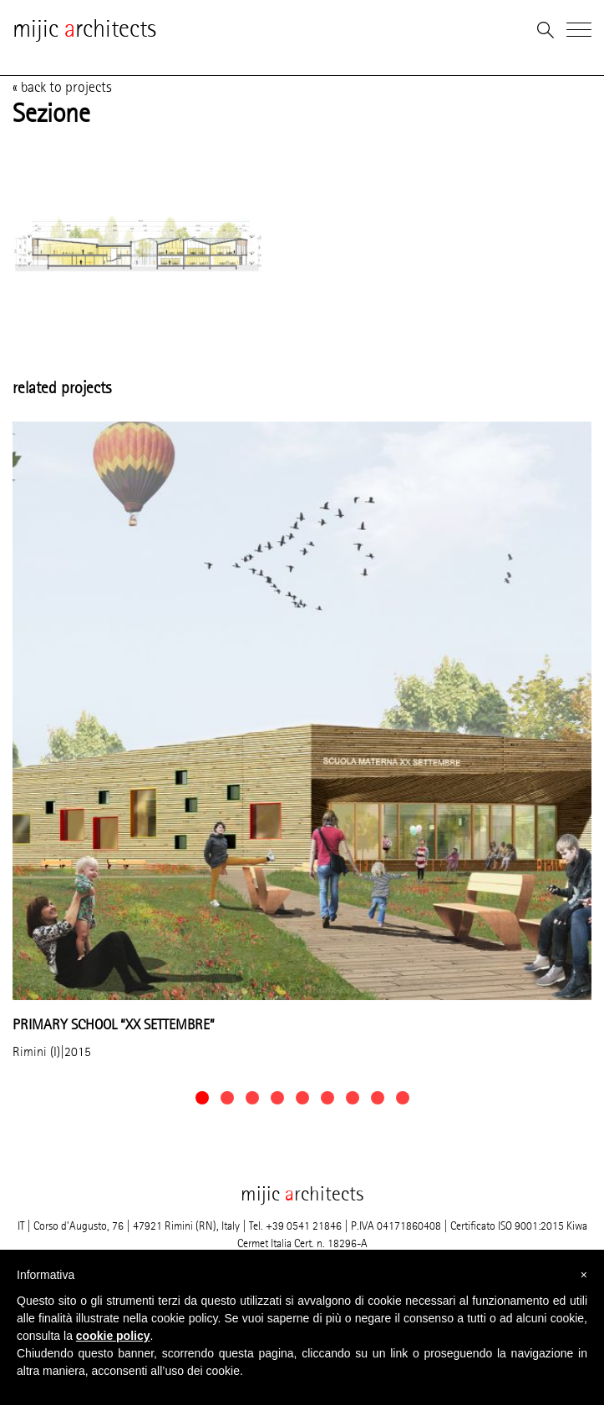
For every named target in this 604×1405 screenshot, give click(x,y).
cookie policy (113, 1335)
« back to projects (62, 86)
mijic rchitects (84, 29)
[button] (202, 1098)
